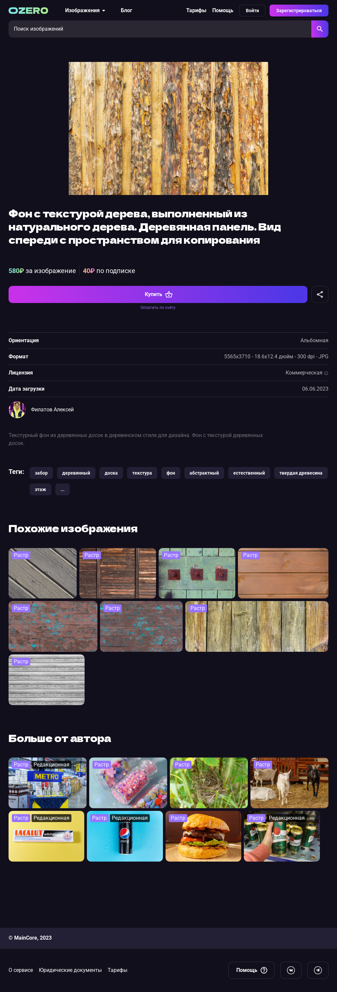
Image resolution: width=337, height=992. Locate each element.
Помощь (222, 10)
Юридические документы (70, 970)
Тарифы (196, 10)
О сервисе (21, 970)
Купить (159, 347)
